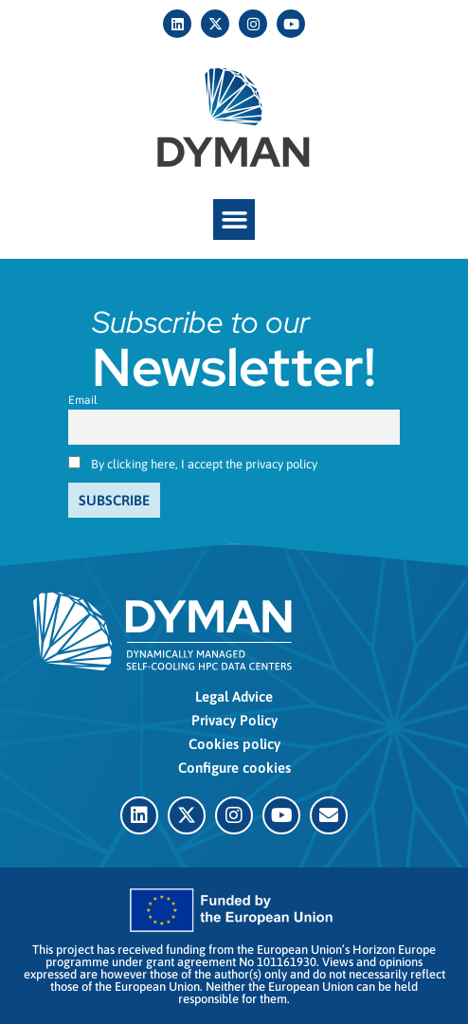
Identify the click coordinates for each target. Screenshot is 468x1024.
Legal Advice (234, 696)
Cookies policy (234, 744)
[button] (234, 220)
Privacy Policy (234, 720)
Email (83, 400)
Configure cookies (234, 767)
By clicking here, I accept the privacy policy (204, 464)
